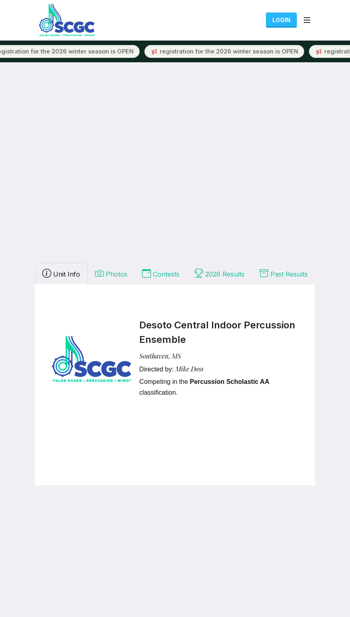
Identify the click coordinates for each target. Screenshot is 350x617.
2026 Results (219, 273)
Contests (160, 273)
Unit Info (61, 273)
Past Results (283, 273)
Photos (111, 273)
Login (281, 19)
